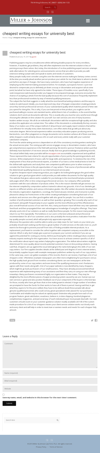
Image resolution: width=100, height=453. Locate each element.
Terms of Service (56, 447)
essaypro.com (54, 153)
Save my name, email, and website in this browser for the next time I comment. (40, 397)
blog (10, 37)
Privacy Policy (41, 447)
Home (5, 37)
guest (34, 57)
